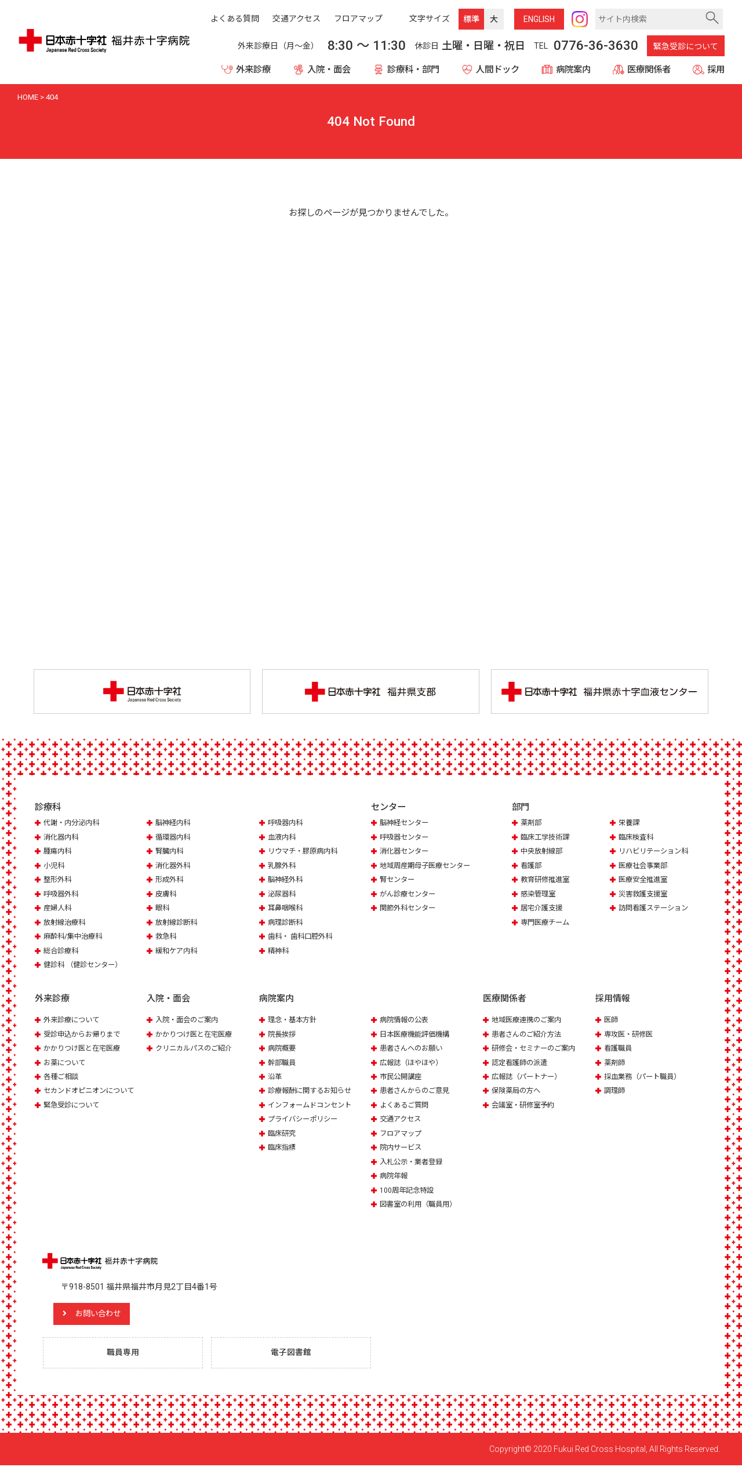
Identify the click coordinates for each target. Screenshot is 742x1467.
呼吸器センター (406, 838)
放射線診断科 (178, 923)
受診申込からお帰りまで (84, 1034)
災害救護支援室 (645, 895)
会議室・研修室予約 (525, 1105)
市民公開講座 (402, 1077)
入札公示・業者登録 (414, 1162)
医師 (611, 1020)
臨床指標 (283, 1148)
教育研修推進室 (547, 880)
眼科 (162, 909)
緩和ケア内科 (178, 951)
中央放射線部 (543, 852)
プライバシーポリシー (305, 1120)
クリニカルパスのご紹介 (196, 1048)
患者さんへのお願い (414, 1048)
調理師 (615, 1091)
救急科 (166, 937)
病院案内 (573, 69)
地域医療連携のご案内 (529, 1020)
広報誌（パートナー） (529, 1077)
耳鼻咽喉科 (286, 909)
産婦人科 (58, 909)
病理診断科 (286, 923)
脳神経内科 (174, 823)
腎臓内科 (170, 852)
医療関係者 (649, 69)
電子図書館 (292, 1354)
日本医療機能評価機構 (417, 1034)
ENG (539, 19)
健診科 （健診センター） (85, 965)
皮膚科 (166, 895)
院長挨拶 (283, 1034)
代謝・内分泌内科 (73, 823)
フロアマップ (402, 1134)
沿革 (275, 1077)
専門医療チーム (547, 923)
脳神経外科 (286, 880)
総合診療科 (62, 951)
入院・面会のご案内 (189, 1020)
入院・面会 (329, 69)
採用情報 (612, 999)
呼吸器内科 (286, 823)
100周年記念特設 (408, 1190)
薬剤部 (532, 823)
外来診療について (73, 1020)
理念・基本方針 (294, 1020)
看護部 (532, 866)
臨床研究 (283, 1134)
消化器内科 (62, 838)
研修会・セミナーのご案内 (537, 1048)
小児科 (54, 866)
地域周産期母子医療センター (429, 866)
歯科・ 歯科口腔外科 (302, 937)
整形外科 (58, 880)
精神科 (279, 951)
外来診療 (253, 69)
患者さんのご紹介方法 (529, 1034)
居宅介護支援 (543, 909)
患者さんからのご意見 (417, 1091)
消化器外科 (174, 866)
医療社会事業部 (645, 866)
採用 (716, 69)
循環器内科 (174, 838)
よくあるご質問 (406, 1105)
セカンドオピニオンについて (92, 1091)
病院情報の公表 (406, 1020)
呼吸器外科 (62, 895)
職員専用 (124, 1354)
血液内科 (283, 838)
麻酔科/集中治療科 (75, 937)
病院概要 (283, 1048)
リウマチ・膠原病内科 (305, 852)
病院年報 (395, 1176)
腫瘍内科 (58, 852)
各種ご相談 (62, 1077)
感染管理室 (539, 895)
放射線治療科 (66, 923)
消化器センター (406, 852)
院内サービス (402, 1148)
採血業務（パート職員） (645, 1077)
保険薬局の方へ (518, 1091)
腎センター (398, 880)
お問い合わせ (107, 1314)
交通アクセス (402, 1120)
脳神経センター (406, 823)
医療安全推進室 (645, 880)
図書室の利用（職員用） (421, 1205)
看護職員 (619, 1048)
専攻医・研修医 (630, 1034)
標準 (471, 19)
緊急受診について (685, 46)
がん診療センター (410, 895)
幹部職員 (283, 1063)
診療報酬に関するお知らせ (313, 1091)
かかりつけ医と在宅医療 (84, 1048)
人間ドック (497, 69)
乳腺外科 (283, 866)
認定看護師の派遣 (522, 1063)
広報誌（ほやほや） (414, 1063)
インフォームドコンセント (313, 1105)
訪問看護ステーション (656, 909)
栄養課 (630, 823)
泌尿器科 (283, 895)
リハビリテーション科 (656, 852)
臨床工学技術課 (547, 838)
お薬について (66, 1063)
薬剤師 (615, 1063)
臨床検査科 (637, 838)
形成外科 (170, 880)
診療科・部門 (413, 69)
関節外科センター (410, 909)
